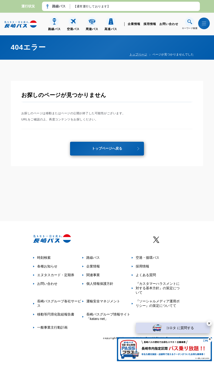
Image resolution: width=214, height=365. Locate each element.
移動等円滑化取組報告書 (55, 314)
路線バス (93, 257)
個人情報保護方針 (99, 283)
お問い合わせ (168, 24)
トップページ (138, 54)
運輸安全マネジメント (103, 301)
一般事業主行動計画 (52, 327)
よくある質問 (146, 275)
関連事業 (93, 275)
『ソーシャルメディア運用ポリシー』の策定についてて (158, 303)
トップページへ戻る (107, 149)
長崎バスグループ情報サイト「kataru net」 (108, 317)
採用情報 (150, 24)
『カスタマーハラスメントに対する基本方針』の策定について (158, 288)
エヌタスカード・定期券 (55, 275)
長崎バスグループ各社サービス (59, 303)
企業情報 (134, 24)
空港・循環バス (147, 257)
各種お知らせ (47, 266)
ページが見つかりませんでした (173, 54)
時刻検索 (44, 257)
